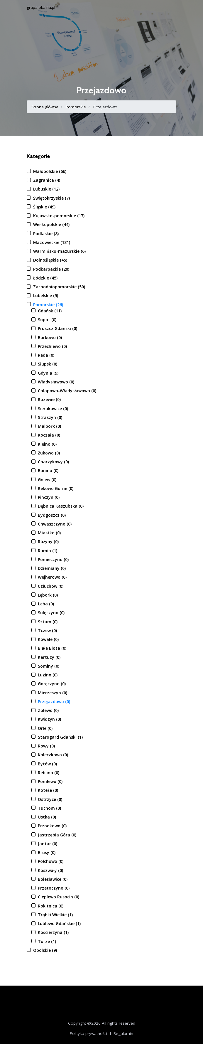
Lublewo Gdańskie (59, 923)
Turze (47, 941)
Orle (45, 728)
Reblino (48, 772)
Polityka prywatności (88, 1033)
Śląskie (44, 207)
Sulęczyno (51, 612)
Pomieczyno (53, 559)
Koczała (49, 435)
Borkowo (50, 337)
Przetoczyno (54, 888)
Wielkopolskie (51, 224)
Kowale (48, 639)
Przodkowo (52, 826)
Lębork (48, 595)
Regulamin (123, 1033)
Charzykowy (53, 461)
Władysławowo (56, 382)
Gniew (47, 479)
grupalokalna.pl (41, 7)
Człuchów (50, 586)
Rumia (47, 550)
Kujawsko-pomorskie (58, 215)
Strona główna (44, 107)
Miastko (49, 533)
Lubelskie (45, 295)
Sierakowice (53, 408)
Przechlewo (52, 346)
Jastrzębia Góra (57, 835)
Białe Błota (52, 648)
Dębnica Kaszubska (61, 506)
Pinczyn (49, 497)
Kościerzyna (53, 932)
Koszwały (50, 870)
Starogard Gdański (60, 737)
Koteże (48, 790)
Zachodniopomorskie (59, 286)
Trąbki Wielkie (55, 914)
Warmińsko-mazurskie (59, 251)
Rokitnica (50, 906)
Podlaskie (46, 233)
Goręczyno (52, 683)
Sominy (48, 666)
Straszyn (50, 417)
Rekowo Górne (55, 488)
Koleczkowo (53, 754)
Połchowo (50, 861)
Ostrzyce (50, 799)
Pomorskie (76, 107)
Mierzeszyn (52, 693)
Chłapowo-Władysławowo (67, 390)
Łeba (46, 604)
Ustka (47, 817)
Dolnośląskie (50, 260)
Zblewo (48, 710)
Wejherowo (52, 577)
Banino (48, 470)
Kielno (47, 444)
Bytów (47, 764)
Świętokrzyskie (51, 198)
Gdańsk (50, 311)
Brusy (46, 852)
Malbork (49, 426)
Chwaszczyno (55, 524)
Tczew (47, 630)
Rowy (46, 746)
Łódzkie (45, 278)
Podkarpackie (51, 269)
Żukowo (49, 453)
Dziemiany (52, 568)
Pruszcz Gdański (57, 328)
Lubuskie (46, 189)
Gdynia (48, 373)
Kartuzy (49, 657)
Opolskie (45, 950)
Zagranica (46, 180)
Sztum (47, 621)
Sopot (47, 319)
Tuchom (49, 808)
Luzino (47, 675)
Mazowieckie (51, 242)
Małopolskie (49, 171)
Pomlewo (50, 781)
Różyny (48, 541)
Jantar (47, 843)
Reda (46, 355)
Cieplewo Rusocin (58, 897)
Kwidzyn (49, 719)
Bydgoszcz (52, 515)
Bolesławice (52, 879)
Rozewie (49, 399)
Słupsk (47, 364)
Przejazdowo (54, 701)
